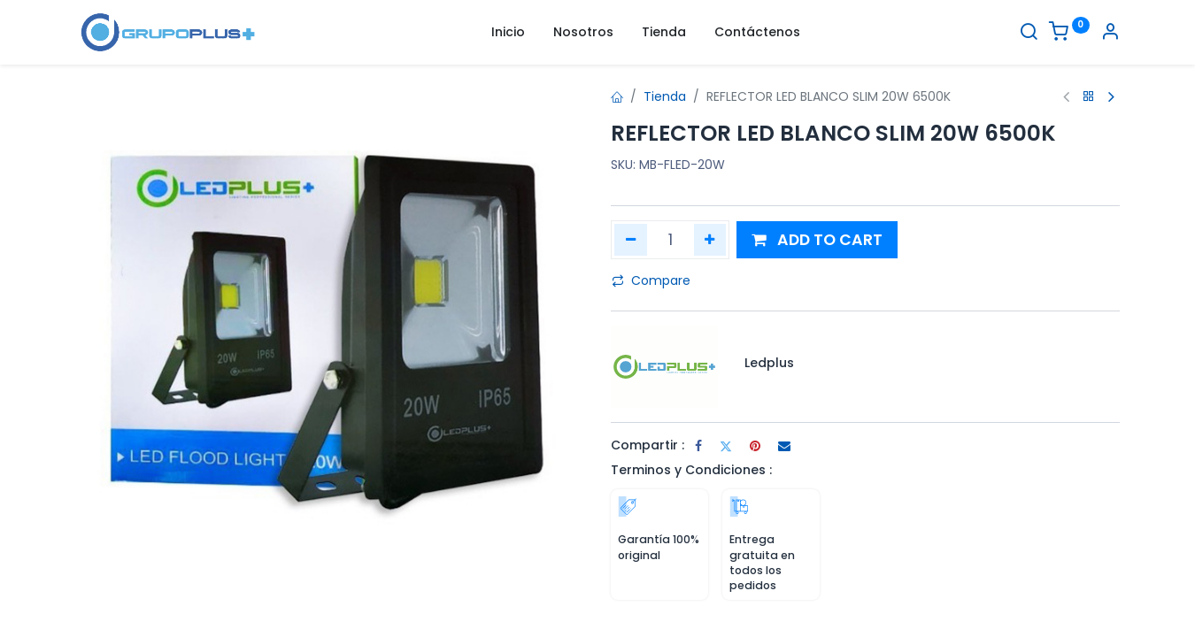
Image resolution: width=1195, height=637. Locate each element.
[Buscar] (1028, 33)
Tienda (665, 96)
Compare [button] (651, 280)
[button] (817, 240)
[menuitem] (508, 33)
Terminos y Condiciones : (691, 470)
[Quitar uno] (630, 240)
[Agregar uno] (710, 240)
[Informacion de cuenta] (1110, 33)
